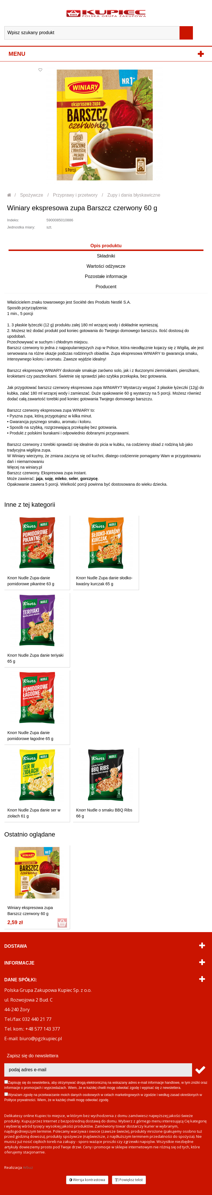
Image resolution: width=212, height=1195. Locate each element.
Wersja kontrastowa (87, 1179)
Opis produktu (105, 245)
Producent (106, 286)
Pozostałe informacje (106, 276)
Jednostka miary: (21, 227)
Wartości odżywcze (106, 266)
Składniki (106, 256)
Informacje (19, 963)
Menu (17, 54)
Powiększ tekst (129, 1179)
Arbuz (28, 1167)
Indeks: (13, 220)
